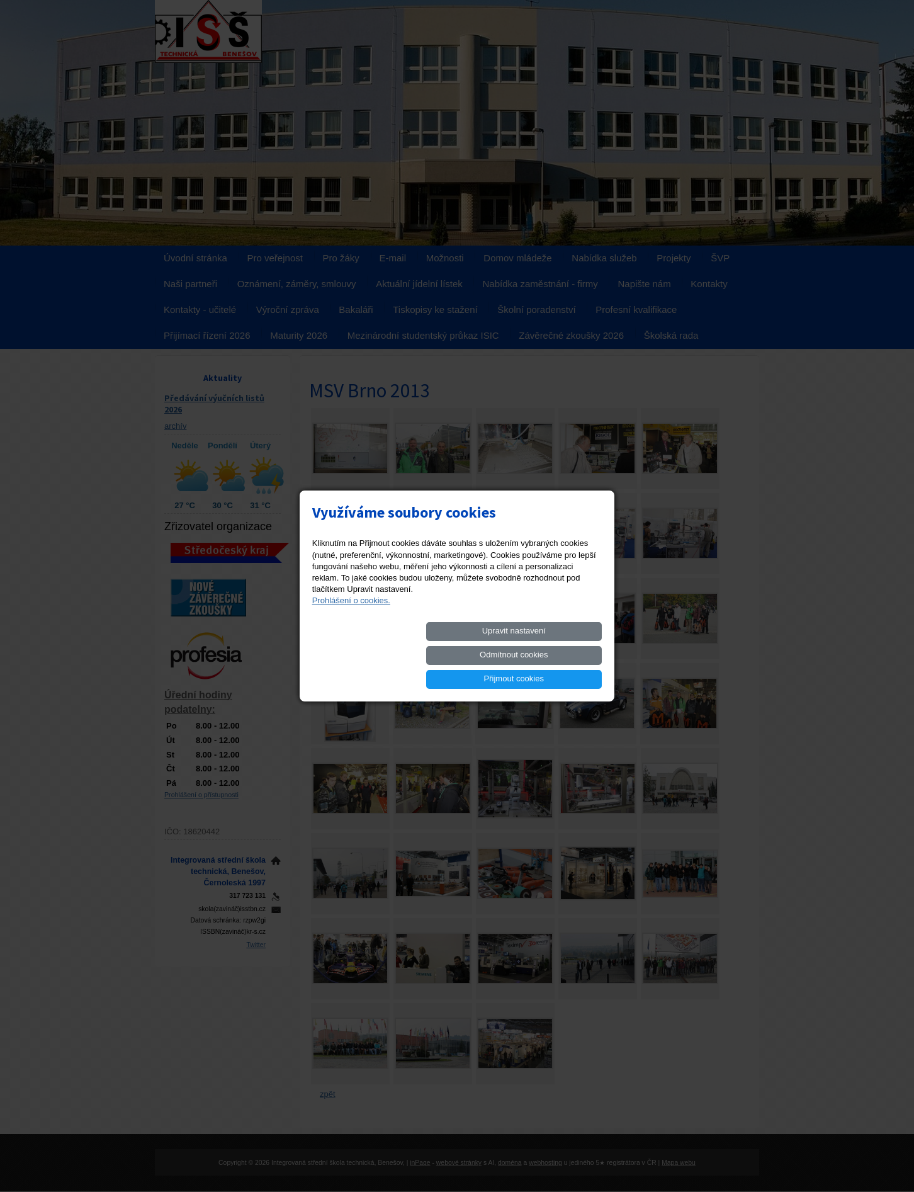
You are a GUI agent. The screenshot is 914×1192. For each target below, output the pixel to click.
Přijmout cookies (556, 654)
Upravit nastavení (365, 654)
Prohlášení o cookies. (351, 624)
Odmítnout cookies (460, 654)
